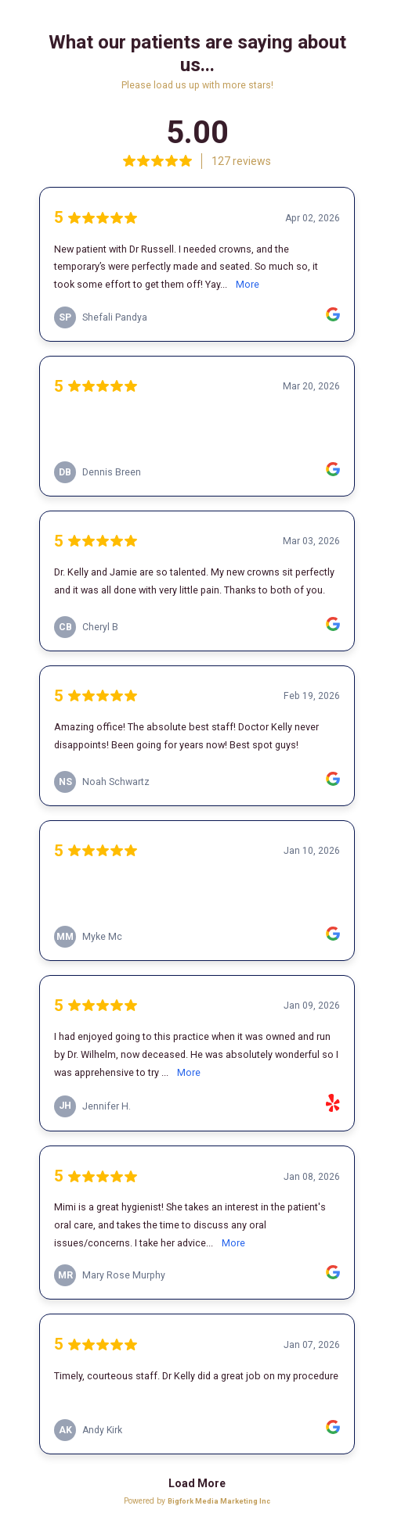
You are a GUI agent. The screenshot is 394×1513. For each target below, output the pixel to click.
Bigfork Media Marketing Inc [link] (219, 1501)
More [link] (247, 284)
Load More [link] (197, 1483)
